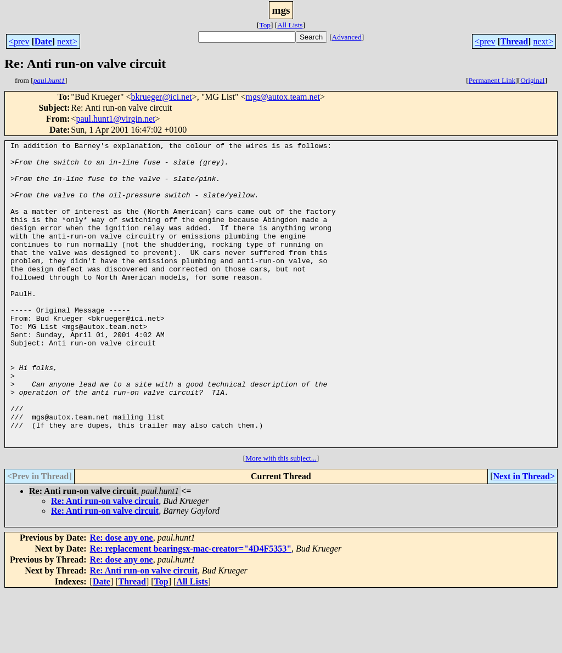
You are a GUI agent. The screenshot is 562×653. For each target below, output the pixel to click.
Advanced (347, 37)
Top (265, 25)
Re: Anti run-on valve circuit (105, 561)
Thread (514, 41)
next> (67, 41)
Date (43, 41)
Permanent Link (492, 80)
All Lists (289, 25)
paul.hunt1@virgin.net (115, 118)
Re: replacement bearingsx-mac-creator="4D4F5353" (191, 609)
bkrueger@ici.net (161, 96)
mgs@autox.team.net (282, 96)
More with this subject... (281, 519)
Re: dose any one (121, 598)
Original (532, 80)
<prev (19, 41)
